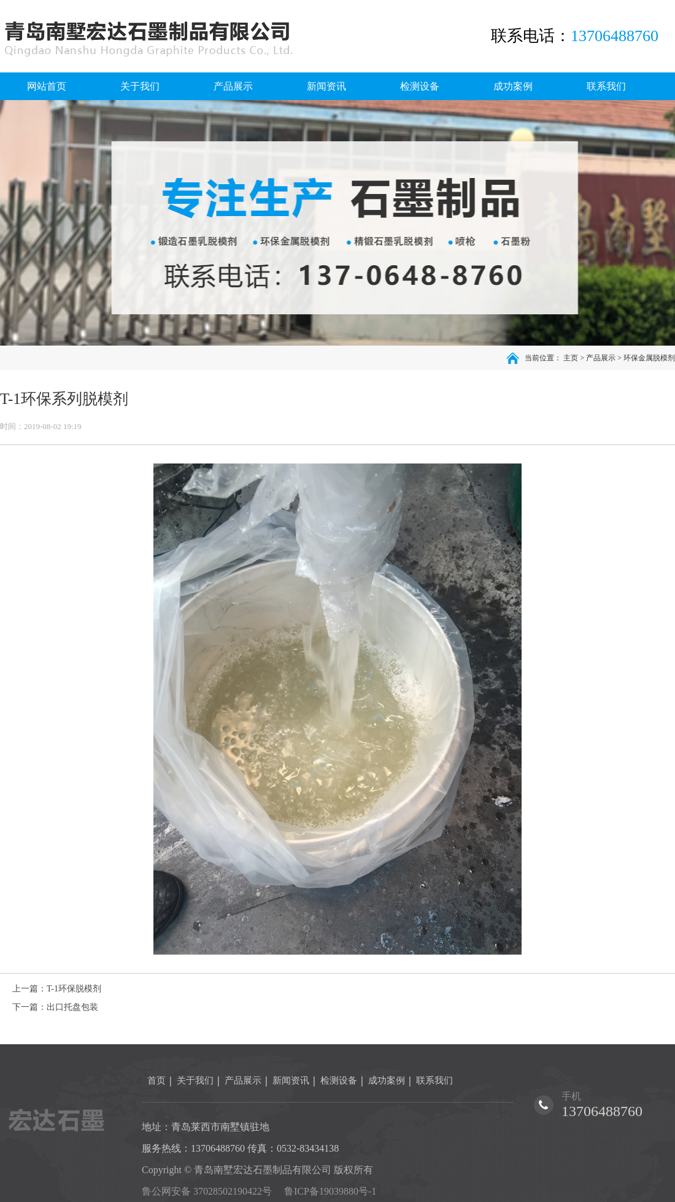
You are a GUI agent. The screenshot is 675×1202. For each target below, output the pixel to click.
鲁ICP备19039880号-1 (330, 1191)
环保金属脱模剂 (649, 358)
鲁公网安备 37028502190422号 (207, 1191)
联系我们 (434, 1080)
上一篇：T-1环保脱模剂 (56, 988)
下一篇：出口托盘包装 (55, 1007)
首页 (156, 1080)
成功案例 (386, 1080)
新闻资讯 (290, 1080)
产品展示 (600, 358)
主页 (570, 358)
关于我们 (195, 1080)
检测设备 (338, 1080)
